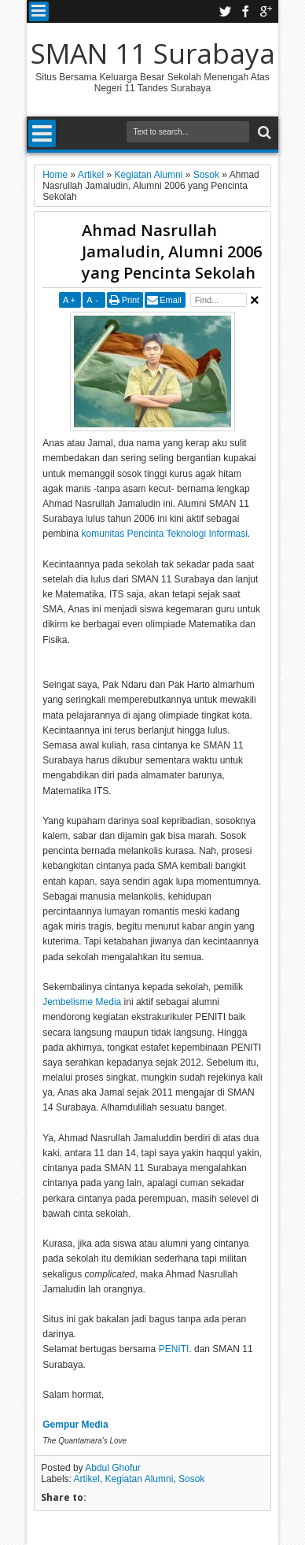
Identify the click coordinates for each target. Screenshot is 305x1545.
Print (131, 300)
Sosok (191, 1478)
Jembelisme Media (81, 1001)
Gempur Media (75, 1424)
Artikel (87, 1478)
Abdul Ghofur (113, 1467)
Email (171, 300)
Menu (39, 11)
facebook (245, 11)
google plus (265, 11)
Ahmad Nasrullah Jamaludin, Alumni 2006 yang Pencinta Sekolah (172, 251)
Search (263, 132)
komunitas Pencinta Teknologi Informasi (165, 533)
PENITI (174, 1349)
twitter (225, 11)
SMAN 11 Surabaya (153, 53)
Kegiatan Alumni (139, 1478)
